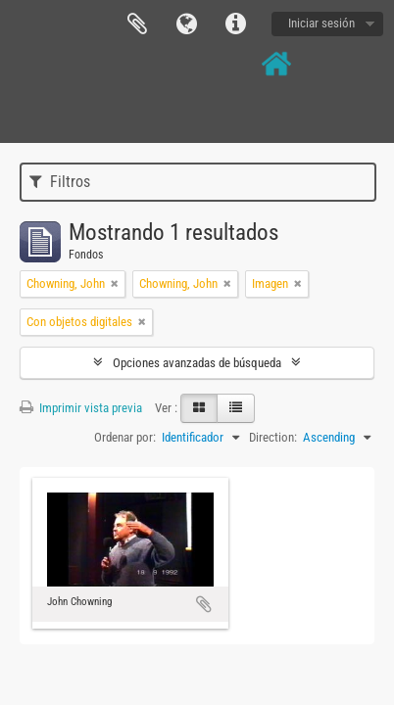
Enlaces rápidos (235, 24)
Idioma (186, 24)
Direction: (273, 437)
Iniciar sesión (321, 23)
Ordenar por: (125, 437)
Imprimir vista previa (81, 407)
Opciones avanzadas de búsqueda (197, 362)
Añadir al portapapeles (204, 604)
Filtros (59, 181)
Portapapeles (137, 24)
